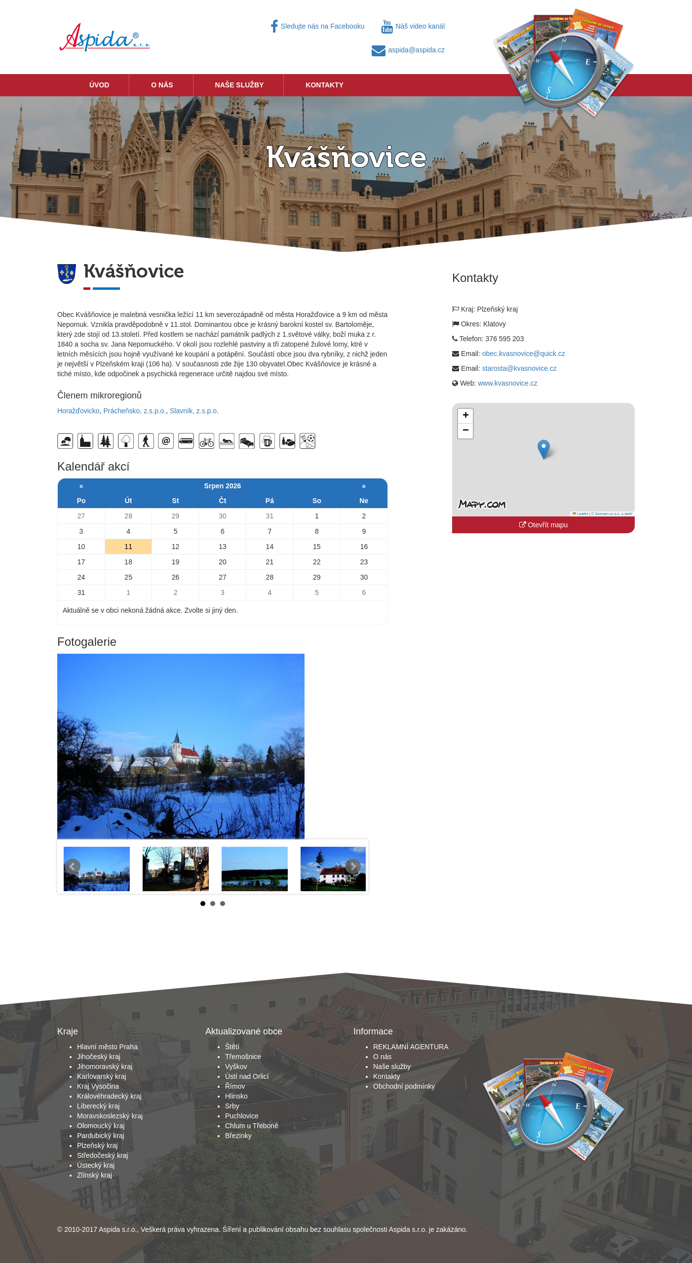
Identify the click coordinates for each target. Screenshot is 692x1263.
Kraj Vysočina (98, 1086)
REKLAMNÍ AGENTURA (410, 1047)
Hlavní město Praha (107, 1047)
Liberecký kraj (98, 1106)
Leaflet (580, 514)
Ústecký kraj (96, 1165)
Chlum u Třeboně (251, 1126)
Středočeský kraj (102, 1155)
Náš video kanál (413, 26)
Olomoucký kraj (100, 1126)
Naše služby (239, 85)
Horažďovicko (78, 411)
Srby (232, 1106)
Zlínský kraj (94, 1175)
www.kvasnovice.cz (508, 383)
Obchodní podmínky (404, 1086)
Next (353, 866)
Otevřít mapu (543, 525)
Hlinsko (236, 1096)
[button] (544, 449)
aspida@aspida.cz (408, 50)
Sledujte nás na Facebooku (317, 26)
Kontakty (325, 85)
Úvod (99, 85)
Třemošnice (243, 1057)
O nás (162, 85)
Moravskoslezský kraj (110, 1116)
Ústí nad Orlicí (247, 1076)
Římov (235, 1086)
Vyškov (236, 1066)
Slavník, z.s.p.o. (194, 411)
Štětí (232, 1047)
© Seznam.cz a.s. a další (611, 514)
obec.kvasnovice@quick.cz (523, 353)
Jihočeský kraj (98, 1057)
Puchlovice (242, 1116)
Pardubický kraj (100, 1136)
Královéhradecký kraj (109, 1096)
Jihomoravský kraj (104, 1066)
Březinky (238, 1136)
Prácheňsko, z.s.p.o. (134, 411)
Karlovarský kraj (101, 1076)
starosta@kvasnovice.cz (519, 368)
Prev (72, 866)
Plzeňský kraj (97, 1145)
